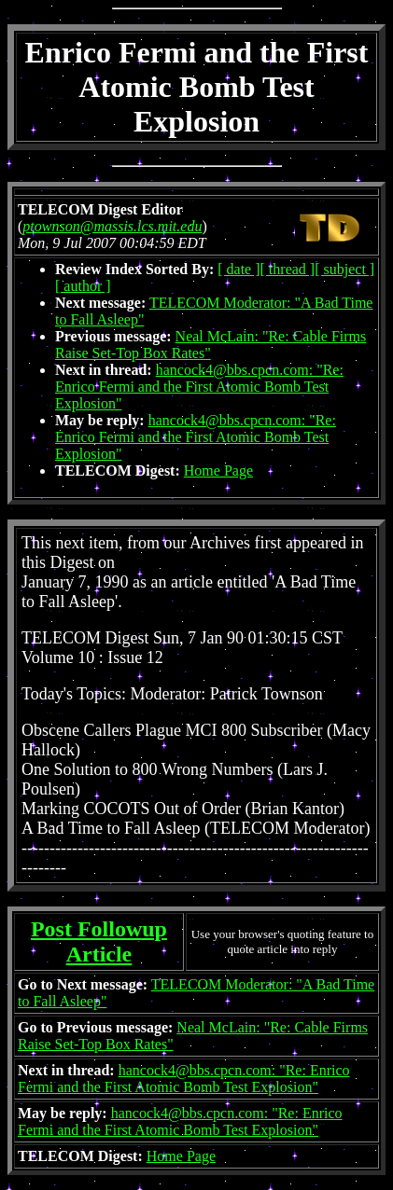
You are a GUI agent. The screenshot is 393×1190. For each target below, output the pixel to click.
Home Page (218, 470)
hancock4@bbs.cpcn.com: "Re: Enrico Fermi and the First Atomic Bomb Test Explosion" (199, 386)
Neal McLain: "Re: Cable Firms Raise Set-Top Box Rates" (210, 344)
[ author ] (83, 286)
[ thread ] (288, 269)
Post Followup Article (99, 941)
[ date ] (239, 269)
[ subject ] (344, 269)
